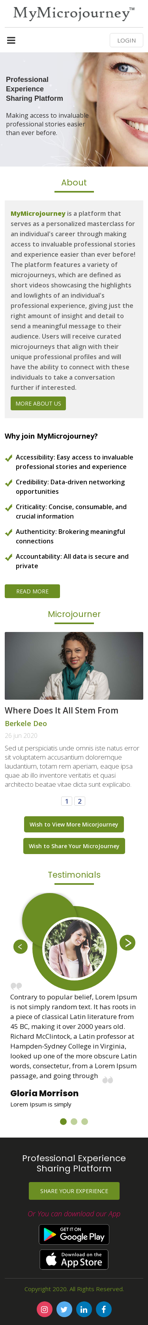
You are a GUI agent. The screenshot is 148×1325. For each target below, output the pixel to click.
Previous (20, 946)
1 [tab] (65, 1123)
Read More (32, 591)
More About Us (38, 403)
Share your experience (74, 1191)
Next (127, 943)
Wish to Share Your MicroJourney (74, 846)
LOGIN (126, 40)
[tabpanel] (74, 1001)
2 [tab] (76, 1123)
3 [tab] (86, 1123)
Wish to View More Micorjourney (74, 824)
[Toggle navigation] (11, 41)
